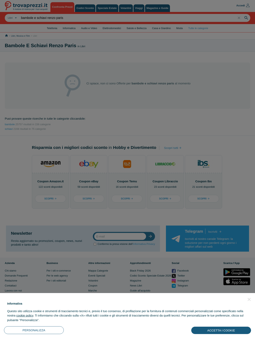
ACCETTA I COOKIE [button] (221, 330)
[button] (249, 299)
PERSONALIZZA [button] (34, 330)
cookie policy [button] (24, 315)
